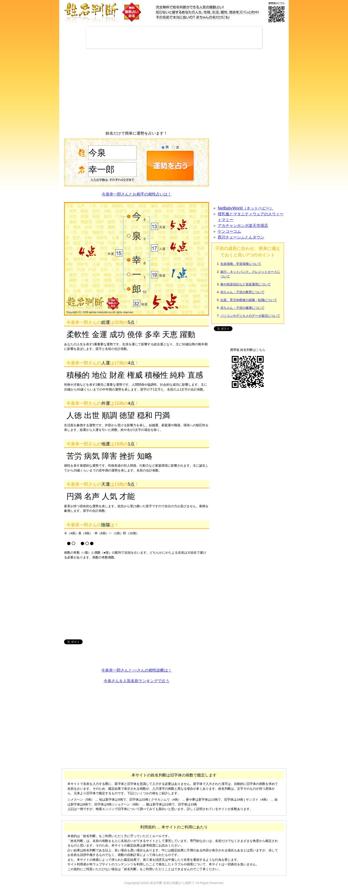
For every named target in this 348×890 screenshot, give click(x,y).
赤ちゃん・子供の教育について (242, 292)
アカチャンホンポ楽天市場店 (243, 226)
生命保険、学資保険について (240, 264)
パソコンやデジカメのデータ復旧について (250, 316)
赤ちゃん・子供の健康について (242, 308)
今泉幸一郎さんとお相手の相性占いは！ (136, 194)
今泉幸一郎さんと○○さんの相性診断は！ (136, 670)
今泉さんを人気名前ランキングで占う (136, 681)
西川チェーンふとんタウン (241, 237)
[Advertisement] (174, 37)
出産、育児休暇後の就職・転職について (248, 300)
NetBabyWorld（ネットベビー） (246, 208)
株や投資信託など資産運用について (245, 284)
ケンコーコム (229, 231)
